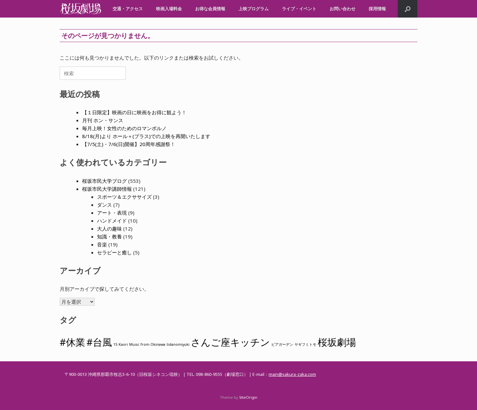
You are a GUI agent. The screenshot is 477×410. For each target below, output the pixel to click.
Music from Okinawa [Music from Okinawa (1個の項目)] (147, 344)
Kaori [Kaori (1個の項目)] (123, 344)
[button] (407, 9)
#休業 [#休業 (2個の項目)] (72, 342)
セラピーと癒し (114, 252)
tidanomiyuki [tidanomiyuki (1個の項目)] (178, 344)
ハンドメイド (112, 220)
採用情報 (377, 9)
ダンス (104, 204)
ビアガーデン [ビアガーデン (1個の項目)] (282, 344)
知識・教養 (109, 236)
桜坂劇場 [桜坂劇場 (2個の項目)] (337, 342)
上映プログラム (253, 9)
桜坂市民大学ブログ (104, 181)
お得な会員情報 (210, 9)
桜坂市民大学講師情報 (107, 188)
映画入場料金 (169, 9)
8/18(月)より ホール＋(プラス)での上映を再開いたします (146, 136)
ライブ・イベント (299, 9)
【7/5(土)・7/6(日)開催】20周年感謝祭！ (128, 144)
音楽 (102, 244)
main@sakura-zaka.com (292, 374)
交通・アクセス (128, 9)
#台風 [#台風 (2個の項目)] (99, 342)
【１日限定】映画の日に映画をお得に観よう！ (134, 112)
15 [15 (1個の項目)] (115, 344)
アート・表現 (112, 212)
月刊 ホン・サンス (102, 120)
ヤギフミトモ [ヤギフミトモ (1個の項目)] (305, 344)
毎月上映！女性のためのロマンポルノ (124, 128)
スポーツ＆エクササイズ (124, 196)
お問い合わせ (342, 9)
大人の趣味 (109, 228)
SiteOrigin (248, 397)
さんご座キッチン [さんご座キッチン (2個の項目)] (230, 342)
